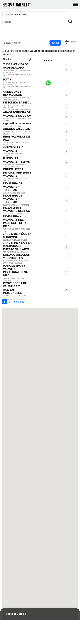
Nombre (17, 59)
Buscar (55, 42)
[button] (70, 42)
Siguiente (19, 301)
